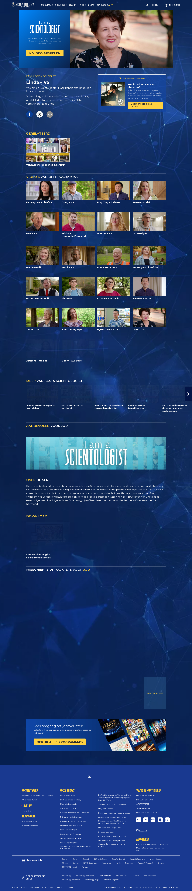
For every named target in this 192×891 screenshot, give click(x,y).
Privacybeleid (148, 887)
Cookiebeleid (132, 887)
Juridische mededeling (168, 887)
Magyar (65, 863)
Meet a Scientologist (68, 804)
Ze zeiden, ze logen (106, 832)
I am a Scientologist (68, 830)
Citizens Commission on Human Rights (112, 845)
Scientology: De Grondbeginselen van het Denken (76, 847)
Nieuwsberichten (29, 821)
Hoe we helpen (150, 876)
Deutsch (86, 859)
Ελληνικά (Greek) (100, 859)
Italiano (76, 863)
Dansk (75, 859)
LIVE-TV (72, 5)
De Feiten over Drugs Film (109, 827)
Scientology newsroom (71, 880)
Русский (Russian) (145, 863)
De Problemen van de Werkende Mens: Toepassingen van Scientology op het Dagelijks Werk (114, 797)
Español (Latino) (118, 859)
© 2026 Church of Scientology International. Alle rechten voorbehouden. (43, 887)
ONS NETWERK (47, 5)
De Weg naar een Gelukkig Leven (112, 817)
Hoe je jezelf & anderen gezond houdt (114, 813)
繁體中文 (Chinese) (69, 867)
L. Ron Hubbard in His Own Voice (74, 812)
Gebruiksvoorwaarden (112, 887)
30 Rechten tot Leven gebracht (111, 840)
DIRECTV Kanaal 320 (145, 795)
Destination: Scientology (70, 800)
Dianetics (135, 876)
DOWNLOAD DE (105, 5)
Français (85, 867)
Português (129, 863)
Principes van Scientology (71, 817)
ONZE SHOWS (61, 5)
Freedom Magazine (111, 880)
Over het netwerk (29, 800)
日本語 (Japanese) (90, 863)
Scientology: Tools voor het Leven (112, 804)
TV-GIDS (82, 5)
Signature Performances (70, 838)
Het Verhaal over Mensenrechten (112, 836)
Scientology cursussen (85, 876)
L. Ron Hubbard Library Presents (74, 821)
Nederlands (106, 863)
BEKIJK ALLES (155, 693)
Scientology (66, 876)
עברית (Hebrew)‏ (156, 859)
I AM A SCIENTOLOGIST (41, 76)
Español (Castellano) (137, 859)
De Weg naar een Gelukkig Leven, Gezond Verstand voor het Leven (112, 822)
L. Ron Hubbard (105, 876)
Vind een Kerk (121, 876)
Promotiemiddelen (30, 825)
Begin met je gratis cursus (141, 104)
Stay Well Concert (105, 808)
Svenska (161, 863)
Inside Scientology (67, 795)
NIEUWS (91, 5)
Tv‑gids (26, 810)
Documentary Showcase (70, 834)
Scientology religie (92, 880)
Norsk (118, 863)
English (65, 859)
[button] (188, 394)
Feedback (143, 831)
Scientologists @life (68, 843)
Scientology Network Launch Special (38, 795)
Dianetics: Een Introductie (71, 825)
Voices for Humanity (69, 808)
